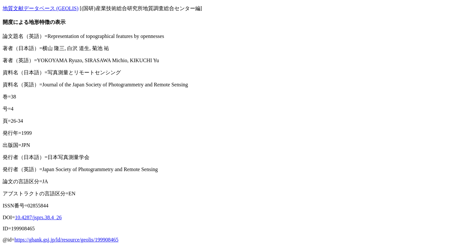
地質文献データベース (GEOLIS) (41, 8)
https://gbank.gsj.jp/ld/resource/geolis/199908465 (66, 239)
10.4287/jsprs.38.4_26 (38, 217)
